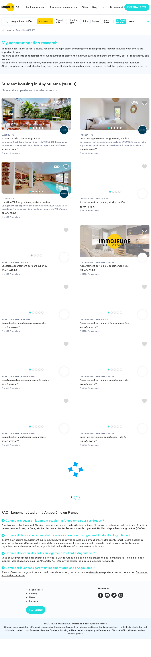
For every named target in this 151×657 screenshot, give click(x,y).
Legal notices (36, 590)
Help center (36, 610)
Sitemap (33, 593)
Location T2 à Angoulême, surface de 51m (26, 202)
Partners (33, 601)
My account (116, 7)
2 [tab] (33, 128)
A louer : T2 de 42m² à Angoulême (21, 138)
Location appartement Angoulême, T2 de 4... (105, 138)
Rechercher (45, 21)
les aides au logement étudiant (95, 561)
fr (103, 7)
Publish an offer (137, 7)
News (32, 597)
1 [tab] (30, 128)
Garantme (95, 572)
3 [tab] (36, 128)
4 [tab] (39, 128)
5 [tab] (42, 128)
